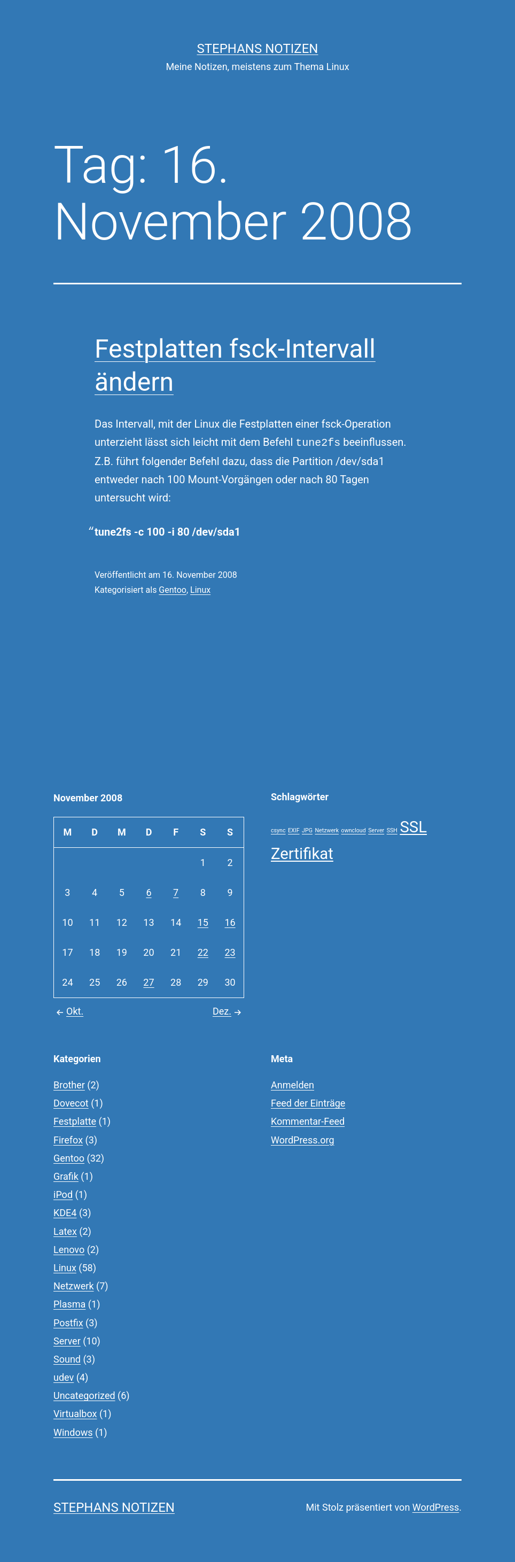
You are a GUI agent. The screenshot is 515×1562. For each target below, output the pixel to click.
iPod (63, 1194)
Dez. (228, 1011)
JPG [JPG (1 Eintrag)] (307, 830)
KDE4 (64, 1212)
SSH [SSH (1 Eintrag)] (392, 830)
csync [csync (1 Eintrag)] (278, 830)
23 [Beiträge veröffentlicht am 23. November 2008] (229, 952)
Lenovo (68, 1249)
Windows (73, 1432)
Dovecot (71, 1103)
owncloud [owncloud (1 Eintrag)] (353, 830)
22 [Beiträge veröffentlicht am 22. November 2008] (203, 952)
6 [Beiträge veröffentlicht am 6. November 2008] (148, 892)
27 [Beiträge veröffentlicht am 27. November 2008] (148, 982)
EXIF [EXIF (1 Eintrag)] (294, 830)
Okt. (68, 1011)
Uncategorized (84, 1395)
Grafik (66, 1176)
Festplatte (74, 1121)
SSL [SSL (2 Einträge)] (413, 827)
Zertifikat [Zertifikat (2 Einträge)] (302, 854)
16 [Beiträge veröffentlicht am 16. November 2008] (229, 922)
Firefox (68, 1140)
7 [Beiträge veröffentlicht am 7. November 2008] (175, 892)
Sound (67, 1359)
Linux (200, 590)
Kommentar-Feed (308, 1121)
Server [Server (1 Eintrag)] (376, 830)
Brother (69, 1085)
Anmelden (292, 1085)
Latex (65, 1231)
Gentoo (172, 590)
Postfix (68, 1322)
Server (67, 1341)
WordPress (435, 1507)
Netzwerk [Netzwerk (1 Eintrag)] (327, 830)
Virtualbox (75, 1413)
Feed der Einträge (308, 1103)
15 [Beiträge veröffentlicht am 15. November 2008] (203, 922)
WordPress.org (302, 1140)
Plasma (69, 1304)
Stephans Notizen (257, 48)
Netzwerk (73, 1286)
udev (63, 1377)
